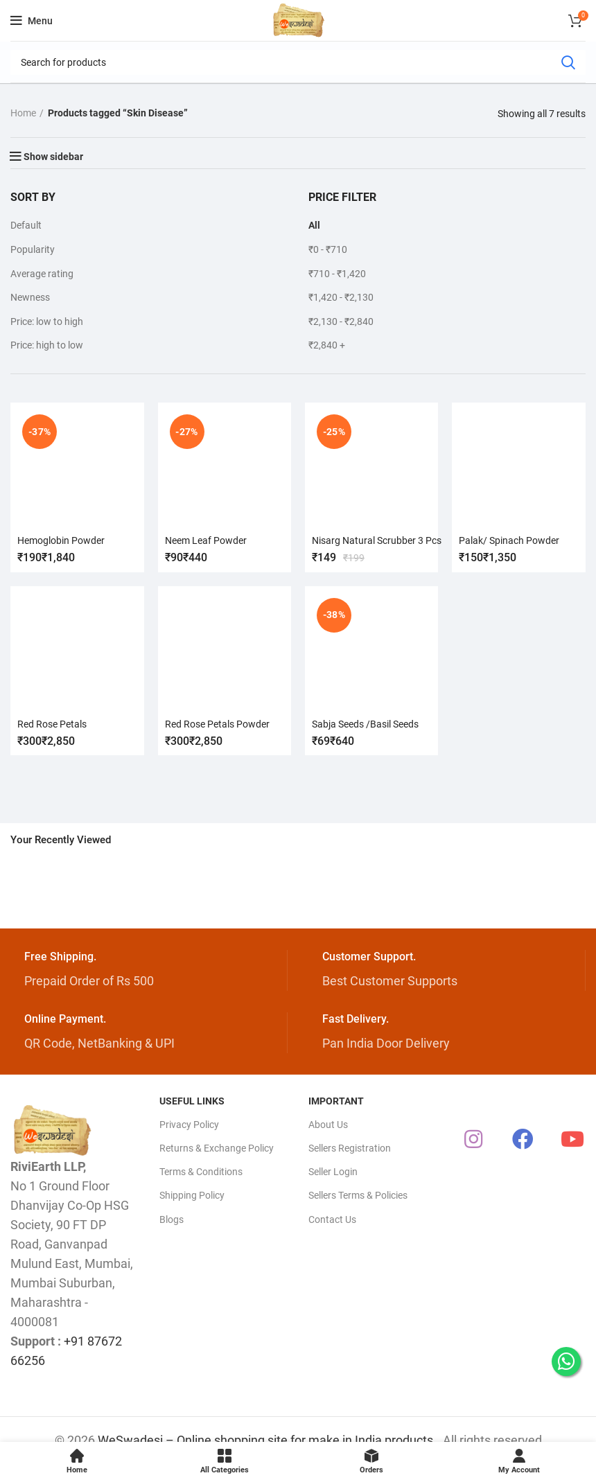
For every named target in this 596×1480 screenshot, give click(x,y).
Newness (30, 297)
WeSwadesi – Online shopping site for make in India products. (267, 1440)
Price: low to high (46, 321)
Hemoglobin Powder (61, 540)
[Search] (298, 62)
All (314, 225)
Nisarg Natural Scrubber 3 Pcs (376, 540)
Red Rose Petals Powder (217, 723)
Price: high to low (46, 345)
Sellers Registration (349, 1148)
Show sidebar (53, 156)
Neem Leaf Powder (206, 540)
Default (26, 225)
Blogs (171, 1219)
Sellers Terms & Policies (357, 1195)
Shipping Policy (192, 1195)
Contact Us (332, 1219)
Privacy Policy (189, 1124)
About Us (328, 1124)
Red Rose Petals (52, 723)
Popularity (32, 249)
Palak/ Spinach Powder (509, 540)
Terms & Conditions (201, 1171)
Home (23, 112)
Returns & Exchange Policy (216, 1148)
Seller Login (333, 1171)
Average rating (41, 273)
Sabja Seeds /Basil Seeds (365, 723)
